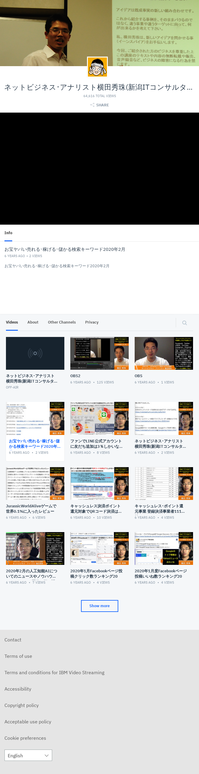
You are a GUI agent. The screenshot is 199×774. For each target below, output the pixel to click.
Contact (12, 640)
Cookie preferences (25, 738)
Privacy (92, 322)
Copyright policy (21, 705)
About (32, 322)
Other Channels (62, 322)
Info (8, 232)
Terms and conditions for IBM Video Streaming (54, 672)
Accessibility (17, 689)
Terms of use (18, 656)
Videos (12, 322)
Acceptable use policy (27, 722)
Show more (99, 605)
